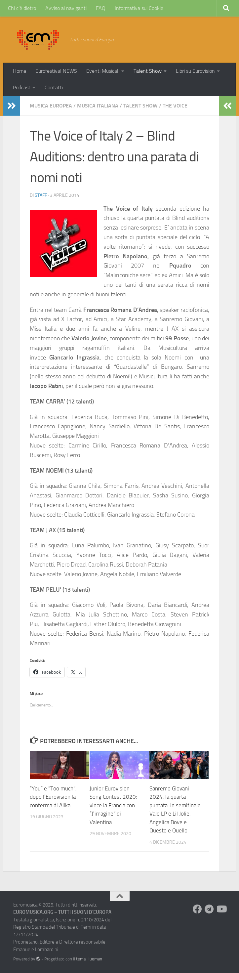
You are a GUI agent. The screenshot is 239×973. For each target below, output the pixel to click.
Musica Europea (51, 106)
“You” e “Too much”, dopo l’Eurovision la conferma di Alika (53, 797)
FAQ (100, 8)
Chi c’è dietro (22, 8)
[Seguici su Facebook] (197, 909)
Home (19, 71)
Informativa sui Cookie (139, 8)
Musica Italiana (97, 106)
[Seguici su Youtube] (221, 909)
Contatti (54, 87)
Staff (41, 195)
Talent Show (148, 71)
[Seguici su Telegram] (209, 909)
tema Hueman (89, 958)
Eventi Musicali (102, 71)
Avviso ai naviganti (66, 8)
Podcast (21, 87)
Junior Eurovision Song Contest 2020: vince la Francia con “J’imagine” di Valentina (113, 805)
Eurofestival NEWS (56, 71)
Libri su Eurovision (195, 71)
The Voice (175, 106)
